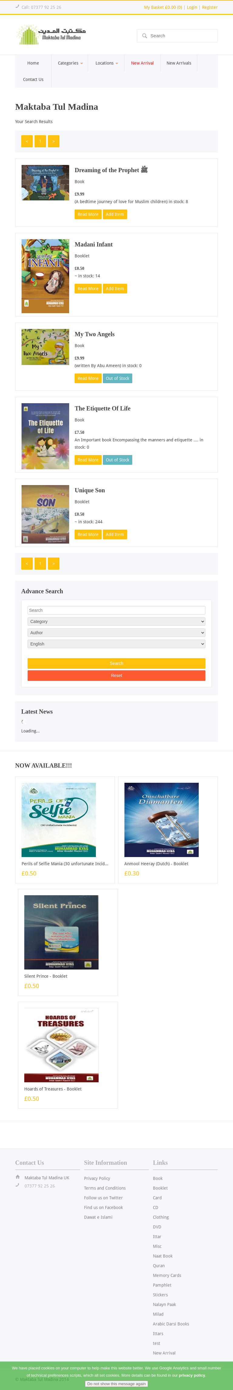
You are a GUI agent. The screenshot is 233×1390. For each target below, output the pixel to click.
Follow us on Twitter (103, 1197)
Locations (106, 63)
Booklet (160, 1188)
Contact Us (33, 79)
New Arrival (164, 1353)
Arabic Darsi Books (171, 1323)
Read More (88, 214)
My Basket (163, 7)
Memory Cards (167, 1275)
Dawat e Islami (98, 1217)
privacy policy (192, 1380)
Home (33, 63)
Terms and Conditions (105, 1188)
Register (210, 7)
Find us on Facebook (103, 1207)
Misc (157, 1246)
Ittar (157, 1236)
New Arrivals (179, 63)
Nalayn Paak (164, 1304)
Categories (69, 63)
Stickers (160, 1294)
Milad (158, 1314)
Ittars (158, 1333)
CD (155, 1207)
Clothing (161, 1217)
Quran (159, 1265)
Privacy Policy (97, 1178)
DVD (157, 1226)
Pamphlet (162, 1285)
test (156, 1343)
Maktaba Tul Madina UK (47, 1177)
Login (192, 7)
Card (157, 1197)
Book (158, 1178)
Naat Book (163, 1256)
